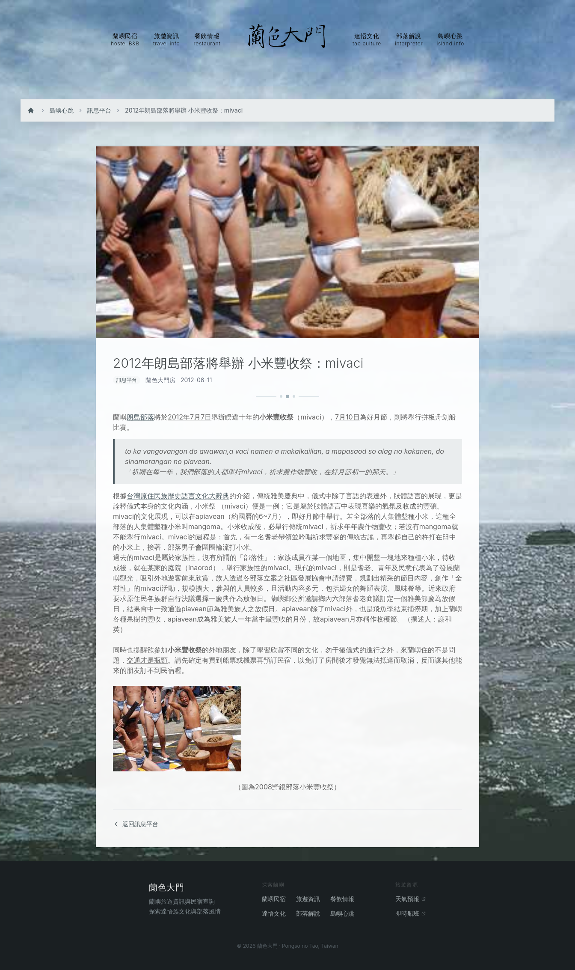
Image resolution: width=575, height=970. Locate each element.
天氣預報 (410, 898)
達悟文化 (274, 913)
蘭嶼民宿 (274, 898)
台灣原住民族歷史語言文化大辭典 (178, 495)
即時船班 (410, 913)
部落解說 (308, 913)
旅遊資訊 (308, 898)
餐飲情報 (342, 898)
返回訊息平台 (135, 823)
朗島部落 (140, 417)
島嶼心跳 (62, 110)
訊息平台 (99, 110)
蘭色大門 (166, 887)
